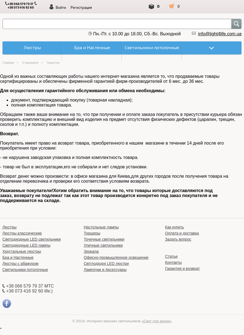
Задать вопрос (178, 239)
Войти (61, 7)
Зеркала (91, 251)
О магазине (30, 62)
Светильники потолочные (25, 269)
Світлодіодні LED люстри (106, 263)
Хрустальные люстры (21, 251)
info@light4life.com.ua (220, 33)
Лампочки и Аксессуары (105, 269)
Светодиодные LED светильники (31, 239)
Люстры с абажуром (20, 263)
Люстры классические (22, 233)
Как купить (174, 227)
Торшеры (92, 233)
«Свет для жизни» (157, 321)
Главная (8, 62)
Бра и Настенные (18, 257)
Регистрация (81, 7)
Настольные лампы (101, 227)
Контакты (173, 262)
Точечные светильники (104, 239)
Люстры (9, 227)
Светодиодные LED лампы (26, 245)
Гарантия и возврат (182, 268)
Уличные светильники (103, 245)
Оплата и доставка (182, 233)
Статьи (171, 256)
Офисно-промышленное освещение (116, 257)
